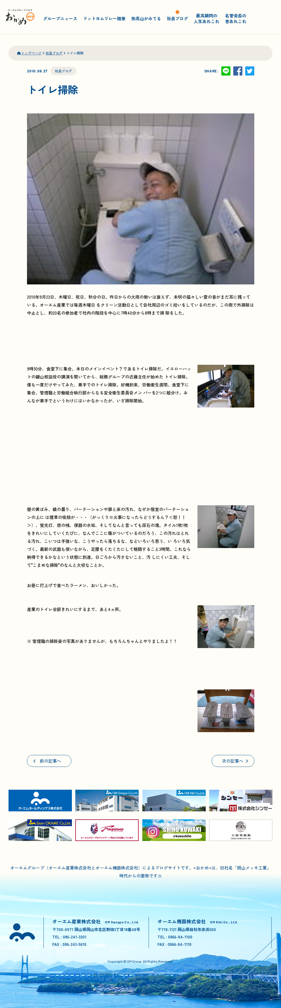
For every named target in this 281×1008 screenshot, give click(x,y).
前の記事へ (47, 761)
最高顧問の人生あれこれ (206, 18)
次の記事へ (235, 761)
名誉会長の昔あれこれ (235, 18)
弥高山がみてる (146, 18)
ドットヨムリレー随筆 (104, 18)
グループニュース (60, 18)
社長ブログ (177, 18)
